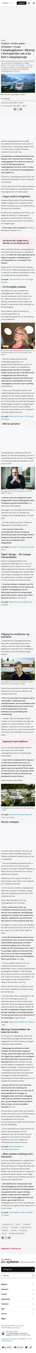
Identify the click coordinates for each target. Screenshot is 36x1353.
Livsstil (4, 1294)
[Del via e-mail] (20, 109)
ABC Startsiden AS (8, 1340)
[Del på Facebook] (14, 109)
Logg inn (21, 3)
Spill (2, 1309)
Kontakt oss (7, 1269)
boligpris (23, 1230)
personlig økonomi (16, 1233)
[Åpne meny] (29, 3)
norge (18, 1224)
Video (3, 1319)
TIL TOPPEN (5, 1259)
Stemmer (4, 1289)
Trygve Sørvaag (20, 1325)
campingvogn (26, 1227)
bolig (4, 1233)
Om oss (4, 1314)
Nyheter (4, 1284)
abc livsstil (20, 1347)
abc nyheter (8, 1347)
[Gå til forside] (8, 3)
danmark (14, 1227)
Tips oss (6, 1275)
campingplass (7, 1224)
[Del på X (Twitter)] (18, 109)
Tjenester (5, 1304)
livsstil (5, 1227)
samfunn (26, 1224)
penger (5, 1230)
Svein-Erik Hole (16, 1327)
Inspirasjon (5, 1299)
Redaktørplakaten (14, 1333)
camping (13, 1230)
